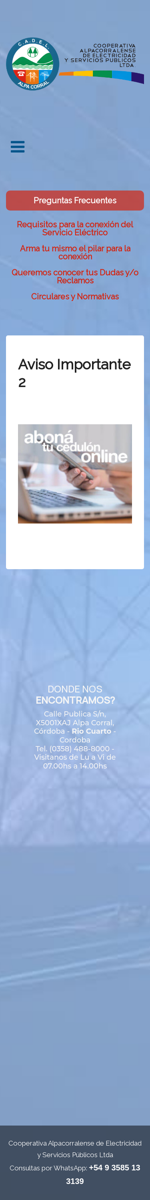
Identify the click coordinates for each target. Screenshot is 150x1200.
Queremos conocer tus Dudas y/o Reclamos (75, 276)
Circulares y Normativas (75, 296)
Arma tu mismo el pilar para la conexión (75, 252)
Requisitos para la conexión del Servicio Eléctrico (75, 228)
